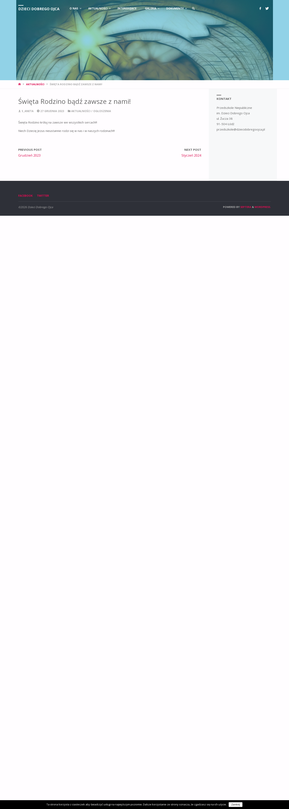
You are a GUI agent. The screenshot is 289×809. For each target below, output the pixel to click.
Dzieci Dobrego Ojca (38, 8)
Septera (245, 207)
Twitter (43, 195)
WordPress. (263, 207)
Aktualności (35, 84)
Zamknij (235, 804)
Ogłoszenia (102, 111)
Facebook (25, 195)
